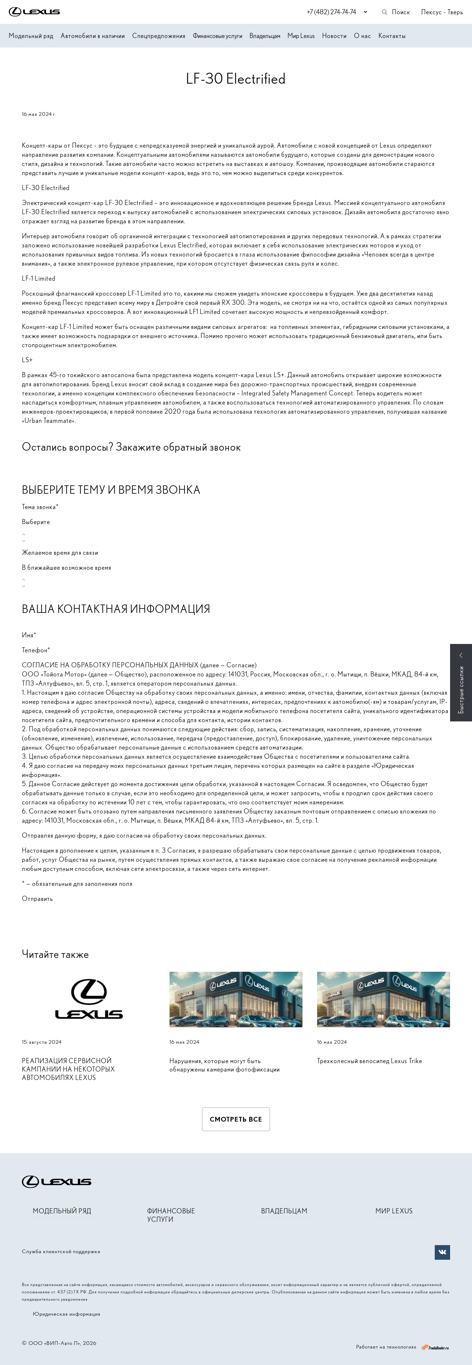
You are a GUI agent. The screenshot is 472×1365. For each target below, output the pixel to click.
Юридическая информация (66, 1314)
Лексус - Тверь (442, 12)
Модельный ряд (31, 35)
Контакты (392, 35)
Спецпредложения (159, 35)
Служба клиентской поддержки (61, 1251)
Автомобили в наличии (93, 35)
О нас (362, 35)
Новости (334, 35)
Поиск (395, 12)
